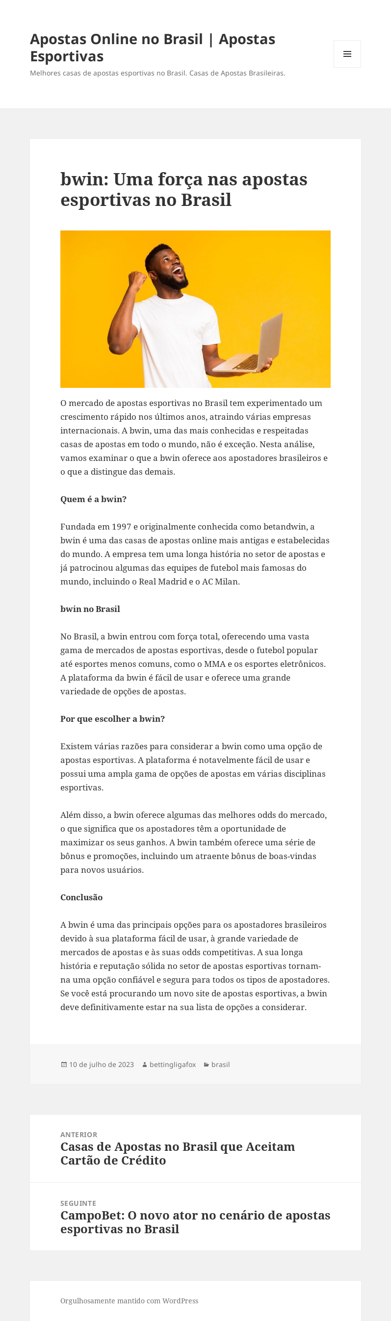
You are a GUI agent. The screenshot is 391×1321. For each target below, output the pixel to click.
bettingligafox (173, 1064)
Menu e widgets (347, 67)
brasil (220, 1064)
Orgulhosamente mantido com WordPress (129, 1300)
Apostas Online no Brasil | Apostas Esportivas (152, 47)
